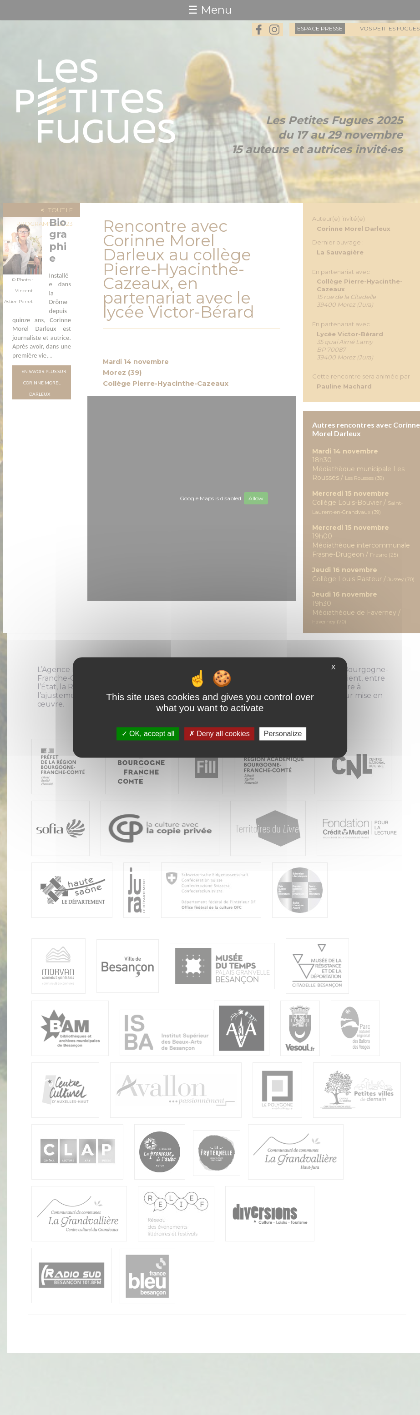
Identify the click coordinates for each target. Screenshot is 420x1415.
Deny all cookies (219, 733)
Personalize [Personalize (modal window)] (283, 733)
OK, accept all (148, 733)
